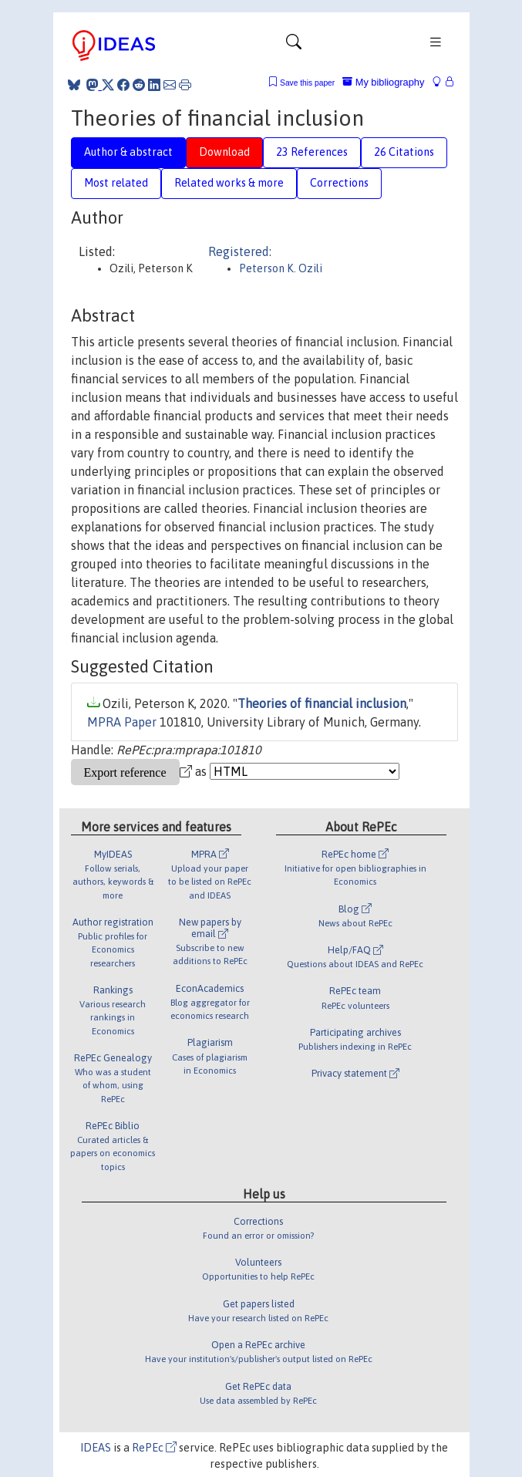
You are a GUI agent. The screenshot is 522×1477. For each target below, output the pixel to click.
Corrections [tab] (339, 183)
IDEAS (95, 1448)
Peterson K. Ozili (280, 268)
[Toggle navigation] (293, 45)
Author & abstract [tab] (128, 152)
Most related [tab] (116, 183)
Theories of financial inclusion (321, 703)
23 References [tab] (312, 152)
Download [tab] (224, 152)
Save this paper (307, 83)
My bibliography (383, 82)
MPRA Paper (122, 722)
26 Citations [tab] (404, 152)
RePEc (154, 1448)
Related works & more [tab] (229, 183)
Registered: (239, 251)
